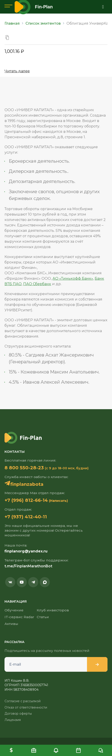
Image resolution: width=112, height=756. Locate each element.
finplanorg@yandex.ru (26, 551)
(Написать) (58, 501)
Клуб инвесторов (53, 610)
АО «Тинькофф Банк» (73, 278)
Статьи (43, 617)
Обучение (14, 610)
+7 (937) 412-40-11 (26, 516)
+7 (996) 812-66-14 (26, 500)
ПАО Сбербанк (37, 284)
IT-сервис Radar (19, 617)
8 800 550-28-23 (24, 467)
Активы (11, 624)
